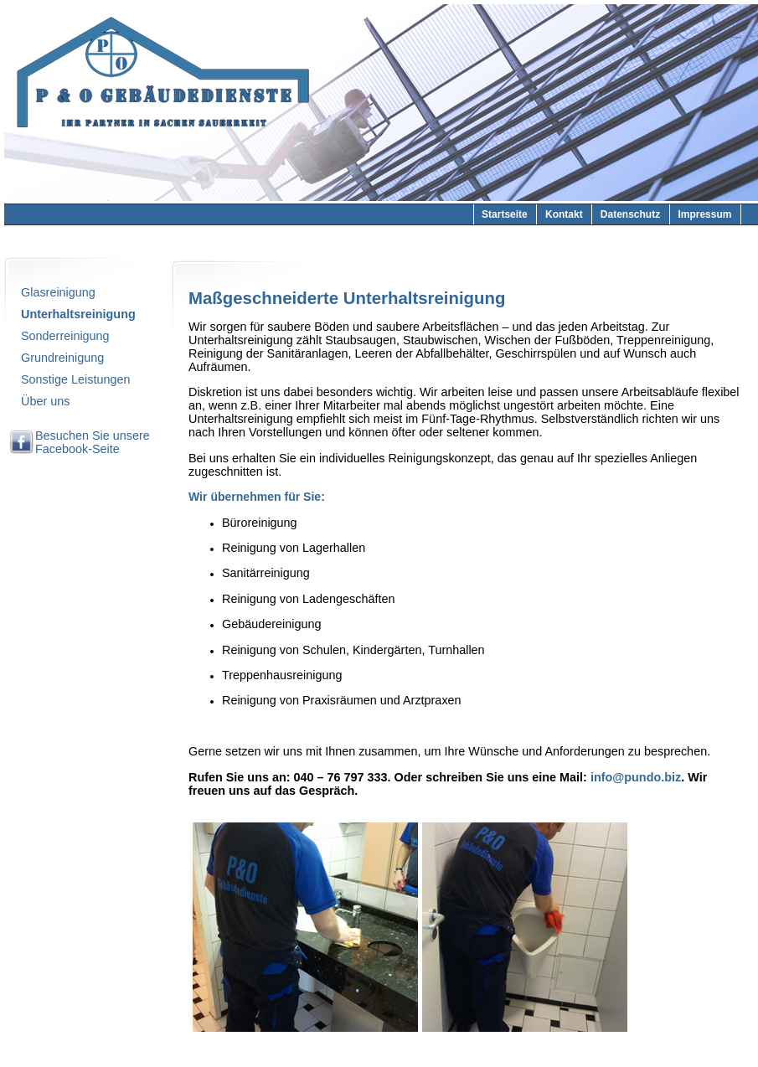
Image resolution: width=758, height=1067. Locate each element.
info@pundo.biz (635, 777)
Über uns (45, 401)
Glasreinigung (58, 292)
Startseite (505, 214)
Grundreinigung (62, 357)
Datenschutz (630, 214)
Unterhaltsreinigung (78, 314)
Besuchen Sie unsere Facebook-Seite (92, 442)
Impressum (704, 214)
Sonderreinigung (65, 336)
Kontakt (564, 214)
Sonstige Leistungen (75, 379)
